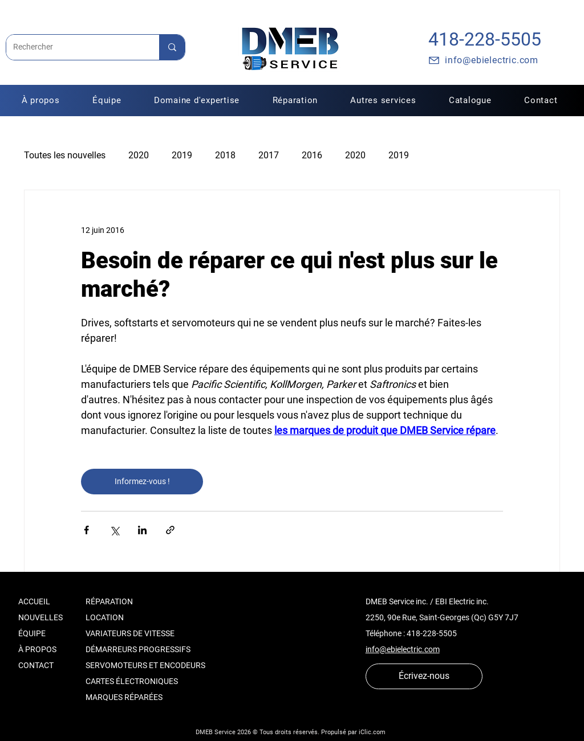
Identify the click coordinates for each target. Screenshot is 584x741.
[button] (295, 100)
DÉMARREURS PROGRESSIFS (138, 649)
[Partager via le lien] (170, 530)
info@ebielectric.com (403, 649)
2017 (268, 155)
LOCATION (105, 617)
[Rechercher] (74, 47)
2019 (182, 155)
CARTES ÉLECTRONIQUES (132, 681)
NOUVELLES (40, 617)
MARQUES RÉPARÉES (124, 697)
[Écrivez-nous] (424, 676)
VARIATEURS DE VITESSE (130, 633)
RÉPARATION (109, 601)
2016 (312, 155)
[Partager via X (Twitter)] (114, 530)
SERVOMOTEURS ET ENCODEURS (145, 665)
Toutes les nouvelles (65, 155)
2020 (138, 155)
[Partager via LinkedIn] (142, 530)
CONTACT (36, 665)
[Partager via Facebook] (86, 530)
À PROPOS (37, 649)
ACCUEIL (34, 601)
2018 (225, 155)
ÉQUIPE (32, 633)
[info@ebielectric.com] (483, 60)
